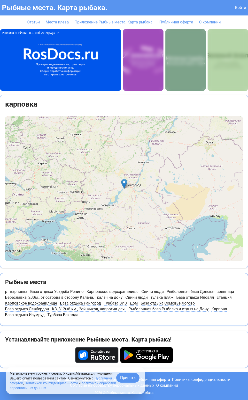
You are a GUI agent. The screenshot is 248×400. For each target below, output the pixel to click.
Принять (128, 377)
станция (224, 297)
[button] (124, 184)
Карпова (219, 309)
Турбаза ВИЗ (115, 303)
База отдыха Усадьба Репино (57, 291)
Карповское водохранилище (112, 291)
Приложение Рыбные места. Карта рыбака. (114, 22)
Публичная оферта (176, 22)
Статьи (33, 22)
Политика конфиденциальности (201, 379)
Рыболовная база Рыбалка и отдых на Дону (169, 309)
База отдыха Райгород (80, 303)
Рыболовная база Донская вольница (200, 291)
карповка (18, 291)
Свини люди (152, 291)
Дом (134, 303)
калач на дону (109, 297)
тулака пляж (162, 297)
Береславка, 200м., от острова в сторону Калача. (49, 297)
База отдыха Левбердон (27, 309)
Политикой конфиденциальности (51, 383)
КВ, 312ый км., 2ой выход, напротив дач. (88, 309)
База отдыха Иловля (195, 297)
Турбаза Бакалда (62, 315)
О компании (210, 22)
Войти (240, 7)
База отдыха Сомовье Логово (168, 303)
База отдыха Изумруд (25, 315)
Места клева (57, 22)
